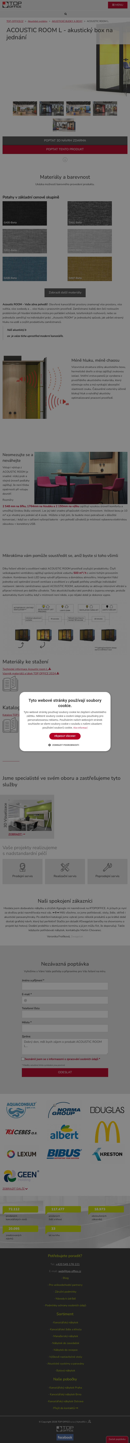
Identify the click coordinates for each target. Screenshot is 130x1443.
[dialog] (65, 721)
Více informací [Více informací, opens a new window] (80, 727)
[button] (65, 745)
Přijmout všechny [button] (64, 736)
